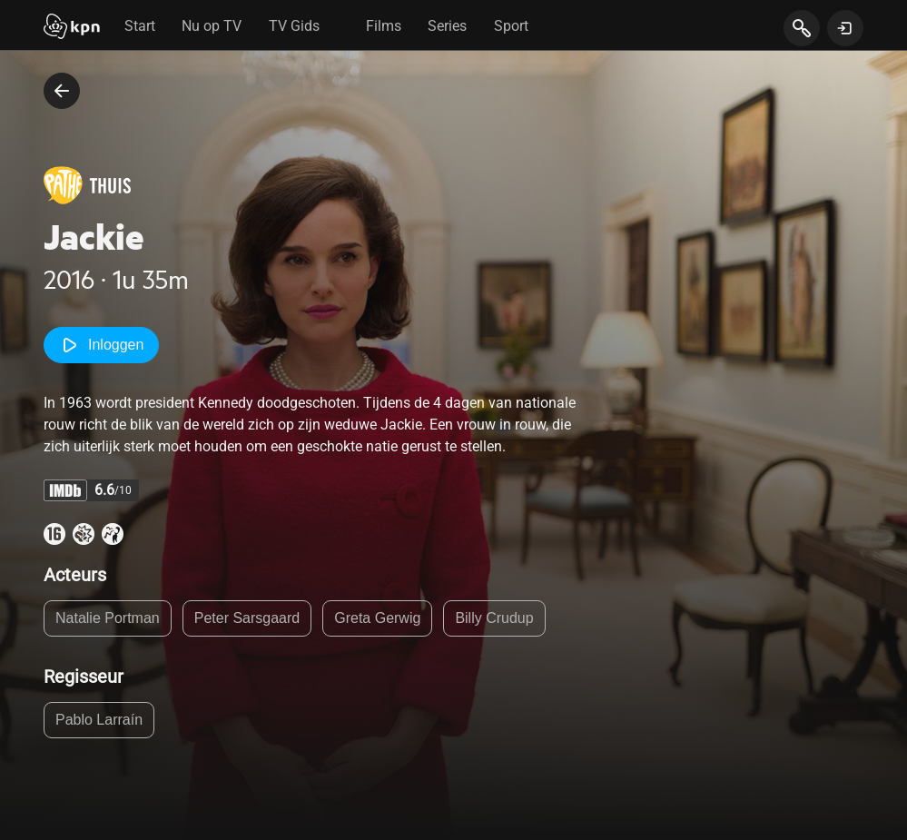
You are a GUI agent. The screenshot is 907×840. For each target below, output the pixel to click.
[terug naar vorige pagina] (62, 91)
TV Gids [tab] (294, 26)
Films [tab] (383, 26)
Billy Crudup (494, 618)
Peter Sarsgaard (247, 618)
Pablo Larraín (99, 719)
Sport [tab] (511, 26)
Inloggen (101, 345)
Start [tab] (139, 26)
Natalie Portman (107, 618)
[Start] (72, 28)
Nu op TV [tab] (212, 26)
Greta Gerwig (377, 618)
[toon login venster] (845, 28)
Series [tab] (447, 26)
